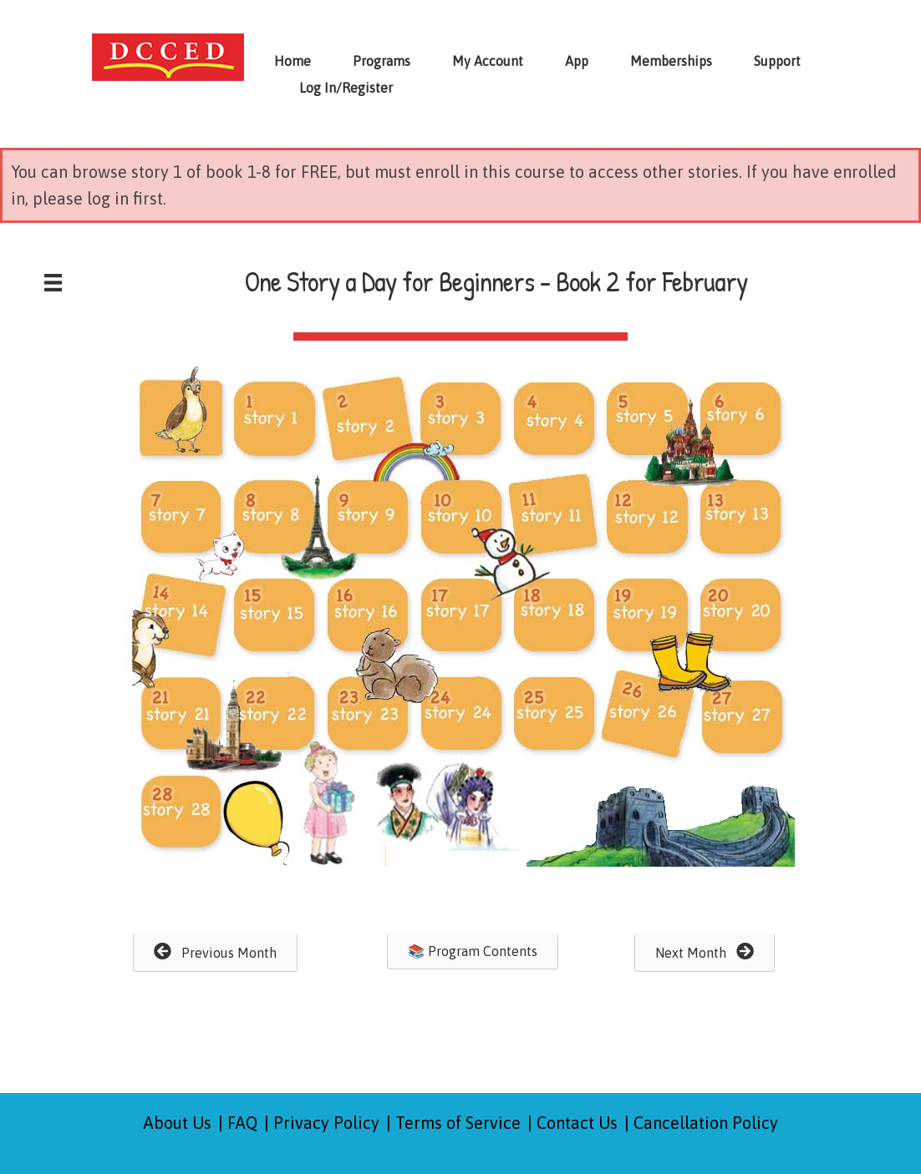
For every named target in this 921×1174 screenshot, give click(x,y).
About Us (177, 1122)
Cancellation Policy (706, 1122)
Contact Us (577, 1122)
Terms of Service (458, 1122)
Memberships (671, 60)
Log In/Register (346, 87)
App (576, 60)
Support (777, 60)
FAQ (242, 1122)
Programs (381, 60)
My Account (487, 60)
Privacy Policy (326, 1122)
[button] (215, 953)
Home (292, 60)
